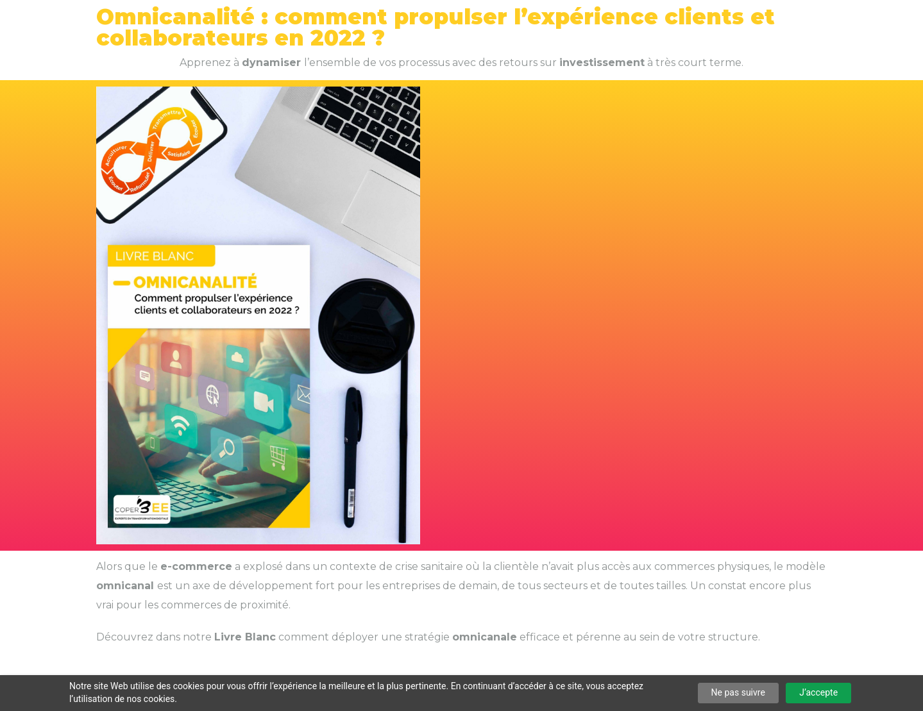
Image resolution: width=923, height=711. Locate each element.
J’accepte (818, 692)
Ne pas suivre (738, 692)
